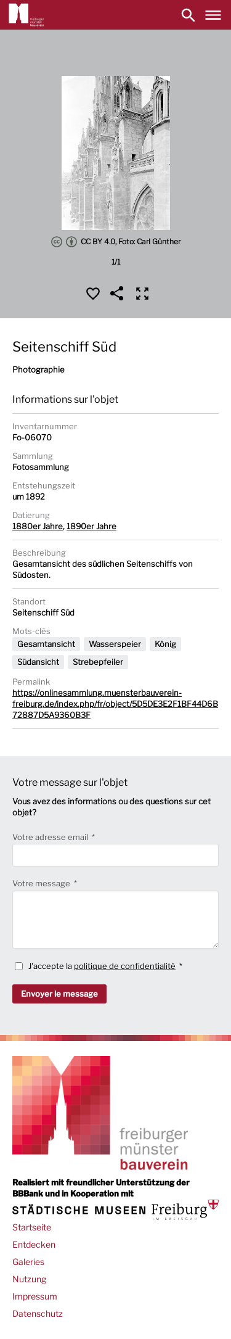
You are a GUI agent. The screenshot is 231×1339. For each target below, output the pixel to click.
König (165, 644)
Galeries (28, 1261)
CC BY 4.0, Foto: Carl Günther (115, 241)
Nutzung (29, 1279)
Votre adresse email (51, 837)
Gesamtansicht (46, 644)
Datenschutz (37, 1313)
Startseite (31, 1227)
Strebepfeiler (98, 662)
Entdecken (33, 1244)
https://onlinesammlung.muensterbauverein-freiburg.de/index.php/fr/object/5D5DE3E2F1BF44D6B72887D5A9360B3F (115, 704)
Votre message (42, 883)
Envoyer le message (59, 994)
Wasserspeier (115, 644)
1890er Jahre (91, 526)
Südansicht (38, 662)
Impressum (34, 1296)
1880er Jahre (37, 526)
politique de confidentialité (125, 966)
